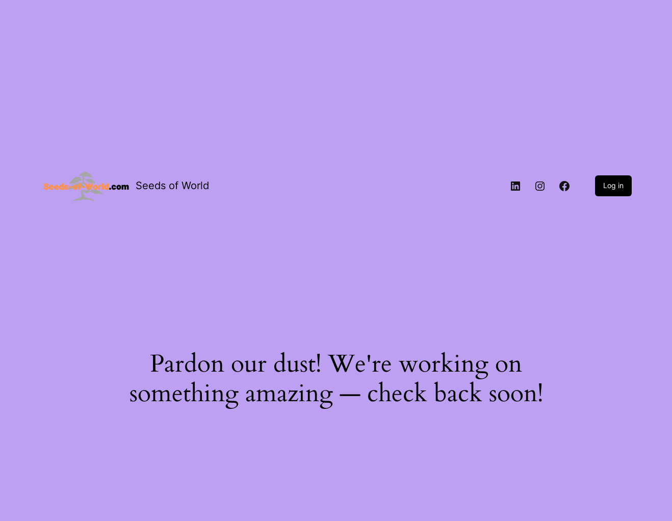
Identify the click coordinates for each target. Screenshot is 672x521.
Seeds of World (172, 185)
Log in (613, 185)
